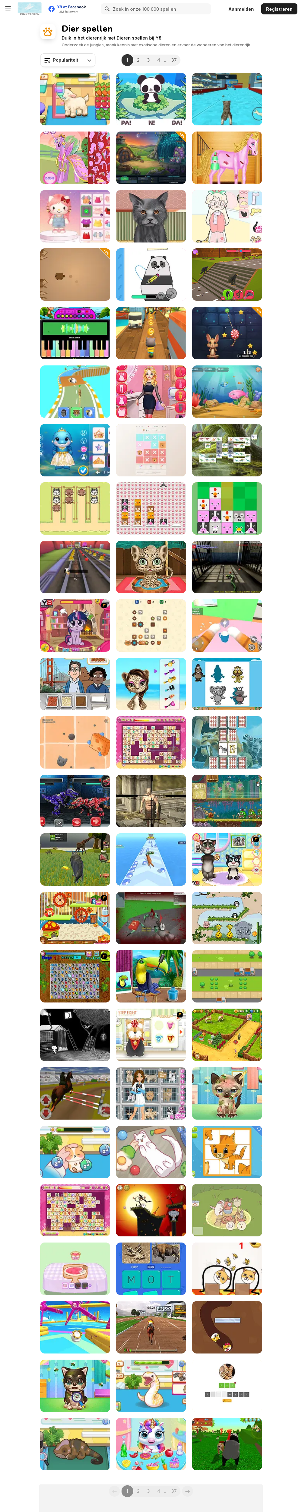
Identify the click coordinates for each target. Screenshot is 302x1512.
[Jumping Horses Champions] (151, 1327)
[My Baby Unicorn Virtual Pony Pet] (151, 1444)
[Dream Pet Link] (75, 1210)
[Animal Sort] (151, 508)
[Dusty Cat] (75, 742)
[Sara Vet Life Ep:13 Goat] (75, 99)
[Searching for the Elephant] (75, 1035)
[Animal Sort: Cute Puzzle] (75, 508)
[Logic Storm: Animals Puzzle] (151, 450)
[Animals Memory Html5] (227, 742)
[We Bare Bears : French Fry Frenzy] (75, 684)
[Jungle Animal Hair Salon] (151, 567)
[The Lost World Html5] (227, 450)
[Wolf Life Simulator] (75, 859)
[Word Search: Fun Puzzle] (151, 1269)
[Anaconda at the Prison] (227, 567)
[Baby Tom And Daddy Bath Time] (227, 859)
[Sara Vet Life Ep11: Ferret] (151, 1152)
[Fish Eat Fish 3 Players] (227, 391)
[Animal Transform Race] (227, 274)
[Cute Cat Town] (227, 1210)
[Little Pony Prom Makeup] (75, 625)
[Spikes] (75, 274)
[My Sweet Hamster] (75, 918)
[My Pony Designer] (75, 158)
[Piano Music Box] (75, 333)
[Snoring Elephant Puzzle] (227, 918)
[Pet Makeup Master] (151, 216)
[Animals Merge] (227, 508)
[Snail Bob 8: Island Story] (227, 801)
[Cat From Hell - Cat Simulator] (227, 625)
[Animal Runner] (75, 567)
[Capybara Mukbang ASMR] (75, 1269)
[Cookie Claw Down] (151, 625)
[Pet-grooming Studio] (151, 1035)
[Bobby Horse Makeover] (227, 158)
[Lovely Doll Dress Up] (227, 216)
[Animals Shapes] (227, 684)
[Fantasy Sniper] (151, 801)
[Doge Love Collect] (227, 1327)
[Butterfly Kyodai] (75, 976)
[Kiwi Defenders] (151, 158)
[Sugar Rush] (227, 333)
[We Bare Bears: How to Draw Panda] (151, 274)
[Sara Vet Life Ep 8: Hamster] (75, 1152)
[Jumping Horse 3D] (75, 1093)
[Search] (106, 8)
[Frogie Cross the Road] (227, 976)
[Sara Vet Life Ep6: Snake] (151, 1386)
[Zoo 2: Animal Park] (227, 1035)
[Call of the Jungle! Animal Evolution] (151, 859)
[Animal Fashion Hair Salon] (151, 976)
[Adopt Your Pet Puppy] (75, 1386)
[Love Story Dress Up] (151, 391)
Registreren (279, 9)
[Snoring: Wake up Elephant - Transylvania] (151, 1210)
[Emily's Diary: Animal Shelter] (151, 1093)
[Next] (187, 1491)
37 (174, 60)
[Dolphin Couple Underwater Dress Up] (75, 450)
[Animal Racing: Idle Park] (75, 391)
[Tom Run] (151, 333)
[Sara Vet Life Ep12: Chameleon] (75, 1444)
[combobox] (67, 60)
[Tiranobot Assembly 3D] (75, 801)
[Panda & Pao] (151, 99)
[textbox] (68, 60)
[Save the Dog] (227, 1269)
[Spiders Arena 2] (151, 918)
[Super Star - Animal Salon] (151, 684)
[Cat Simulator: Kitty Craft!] (227, 99)
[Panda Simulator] (227, 1444)
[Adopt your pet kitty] (227, 1093)
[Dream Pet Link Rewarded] (151, 742)
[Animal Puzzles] (227, 1152)
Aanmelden (241, 9)
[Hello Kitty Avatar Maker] (75, 216)
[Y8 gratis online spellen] (29, 9)
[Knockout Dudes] (75, 1327)
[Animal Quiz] (227, 1386)
